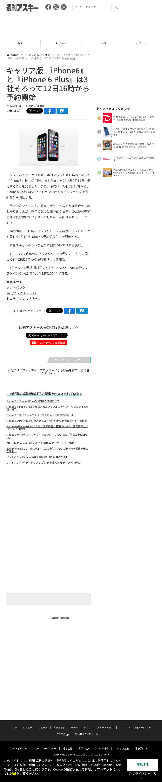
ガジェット (59, 726)
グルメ (87, 726)
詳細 (13, 774)
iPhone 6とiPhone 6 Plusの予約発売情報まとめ (32, 401)
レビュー (61, 43)
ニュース (101, 43)
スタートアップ (105, 726)
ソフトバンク (15, 287)
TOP (20, 43)
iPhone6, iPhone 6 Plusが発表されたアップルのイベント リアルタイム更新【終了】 (47, 408)
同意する (143, 764)
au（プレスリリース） (22, 293)
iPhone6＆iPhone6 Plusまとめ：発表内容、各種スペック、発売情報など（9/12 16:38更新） (47, 427)
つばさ (16, 111)
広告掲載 (103, 747)
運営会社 (67, 747)
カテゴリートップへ (69, 360)
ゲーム (74, 726)
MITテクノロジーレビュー (90, 733)
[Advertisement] (81, 24)
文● (9, 111)
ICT (121, 726)
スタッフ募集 (122, 747)
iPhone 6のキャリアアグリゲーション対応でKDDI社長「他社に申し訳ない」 (46, 436)
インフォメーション (37, 55)
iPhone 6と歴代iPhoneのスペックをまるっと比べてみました (40, 415)
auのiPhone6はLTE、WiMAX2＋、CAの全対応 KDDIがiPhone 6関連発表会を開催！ (47, 450)
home (12, 55)
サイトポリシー (18, 747)
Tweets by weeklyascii (60, 617)
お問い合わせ (86, 747)
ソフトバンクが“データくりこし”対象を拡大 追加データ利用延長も (44, 462)
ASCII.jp (63, 733)
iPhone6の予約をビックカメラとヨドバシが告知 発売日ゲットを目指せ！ (48, 420)
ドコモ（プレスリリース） (25, 298)
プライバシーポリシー (45, 747)
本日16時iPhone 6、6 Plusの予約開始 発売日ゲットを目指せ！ (41, 443)
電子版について (143, 747)
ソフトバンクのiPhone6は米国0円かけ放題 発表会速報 (37, 457)
